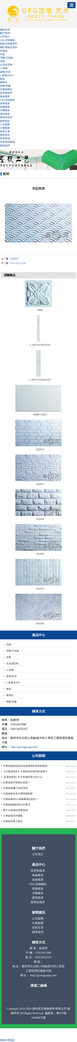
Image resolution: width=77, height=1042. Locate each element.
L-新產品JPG (7, 75)
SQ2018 (40, 519)
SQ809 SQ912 (40, 414)
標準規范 (5, 135)
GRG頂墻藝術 (7, 40)
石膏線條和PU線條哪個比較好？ (20, 799)
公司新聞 (5, 124)
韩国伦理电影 (7, 1040)
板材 (2, 78)
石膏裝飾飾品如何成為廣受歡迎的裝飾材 (25, 766)
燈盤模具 (5, 106)
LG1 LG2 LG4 (18, 263)
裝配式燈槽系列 (8, 43)
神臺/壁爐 (5, 85)
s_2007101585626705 (40, 379)
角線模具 (5, 96)
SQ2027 (15, 258)
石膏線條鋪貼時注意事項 (16, 804)
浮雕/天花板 (6, 57)
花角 (2, 61)
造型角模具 (6, 92)
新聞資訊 (5, 121)
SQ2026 (40, 623)
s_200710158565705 (40, 344)
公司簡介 (5, 36)
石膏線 (3, 50)
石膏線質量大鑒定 (13, 821)
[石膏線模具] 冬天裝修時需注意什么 (22, 777)
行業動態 (5, 128)
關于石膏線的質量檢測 (15, 810)
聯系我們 (5, 145)
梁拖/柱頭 (5, 71)
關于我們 (5, 33)
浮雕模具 (5, 110)
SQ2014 (40, 449)
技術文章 (5, 131)
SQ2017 (40, 484)
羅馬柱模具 (6, 117)
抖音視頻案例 (7, 141)
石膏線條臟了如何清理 (15, 788)
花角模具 (5, 103)
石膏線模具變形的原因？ (16, 782)
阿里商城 (5, 138)
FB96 (40, 310)
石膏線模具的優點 (13, 815)
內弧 (2, 54)
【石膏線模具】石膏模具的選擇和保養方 (25, 771)
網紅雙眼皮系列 (8, 47)
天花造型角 (6, 64)
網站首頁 (5, 29)
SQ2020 (40, 553)
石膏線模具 (6, 89)
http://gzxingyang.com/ (24, 747)
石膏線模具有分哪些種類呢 (18, 793)
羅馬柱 (3, 82)
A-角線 (4, 68)
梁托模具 (5, 113)
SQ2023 (40, 588)
